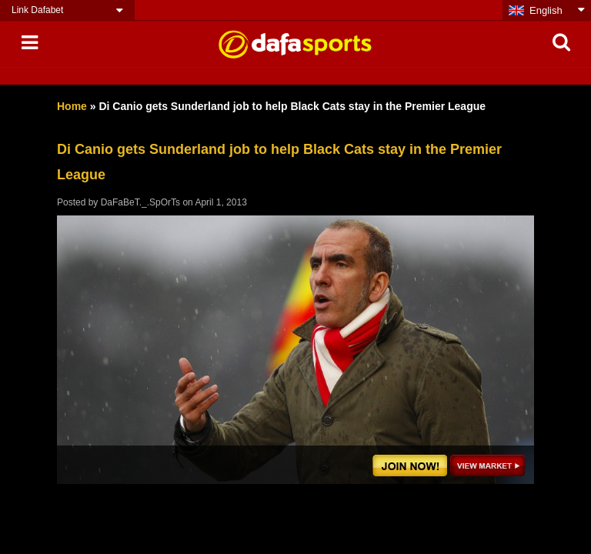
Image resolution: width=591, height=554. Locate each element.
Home (72, 106)
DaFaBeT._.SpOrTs (140, 202)
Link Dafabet (37, 10)
